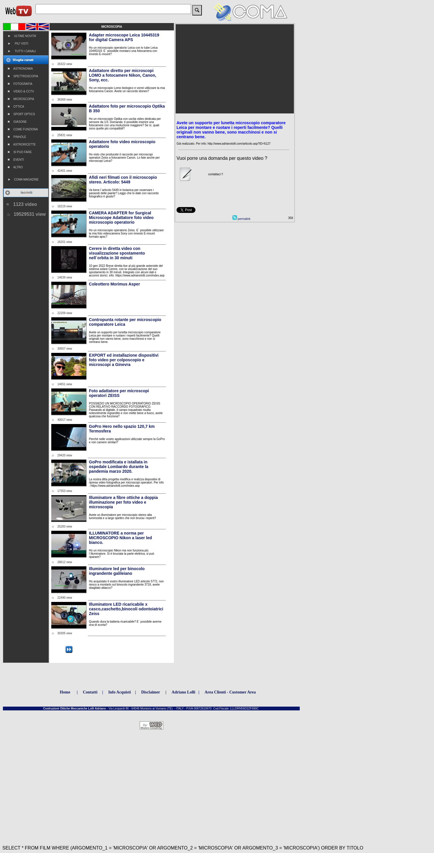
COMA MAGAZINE (23, 179)
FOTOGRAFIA (20, 84)
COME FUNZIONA (23, 129)
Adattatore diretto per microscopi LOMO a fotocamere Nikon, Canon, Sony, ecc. (122, 75)
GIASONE (17, 122)
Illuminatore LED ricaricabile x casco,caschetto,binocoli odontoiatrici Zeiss (126, 609)
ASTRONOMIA (20, 68)
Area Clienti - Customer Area (230, 692)
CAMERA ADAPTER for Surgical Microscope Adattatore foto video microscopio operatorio (121, 218)
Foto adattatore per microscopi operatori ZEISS (119, 393)
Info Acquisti (119, 692)
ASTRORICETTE (22, 144)
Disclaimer (150, 692)
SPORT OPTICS (21, 114)
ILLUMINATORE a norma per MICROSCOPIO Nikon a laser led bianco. (120, 538)
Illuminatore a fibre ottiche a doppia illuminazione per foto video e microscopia (123, 502)
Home (65, 692)
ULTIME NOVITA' (22, 36)
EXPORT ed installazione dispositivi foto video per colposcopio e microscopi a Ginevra (123, 360)
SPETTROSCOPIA (23, 76)
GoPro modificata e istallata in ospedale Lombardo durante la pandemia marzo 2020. (118, 467)
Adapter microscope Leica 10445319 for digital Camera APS (124, 37)
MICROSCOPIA (21, 99)
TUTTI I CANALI (22, 51)
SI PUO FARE (20, 152)
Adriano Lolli (183, 692)
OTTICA (16, 106)
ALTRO (15, 167)
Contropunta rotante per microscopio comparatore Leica (125, 322)
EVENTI (16, 159)
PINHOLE (17, 137)
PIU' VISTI (18, 43)
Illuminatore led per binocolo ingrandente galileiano (116, 571)
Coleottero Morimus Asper (114, 284)
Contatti (90, 692)
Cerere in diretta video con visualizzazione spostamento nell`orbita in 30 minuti (117, 253)
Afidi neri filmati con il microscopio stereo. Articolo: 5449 (123, 179)
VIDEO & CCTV (21, 91)
